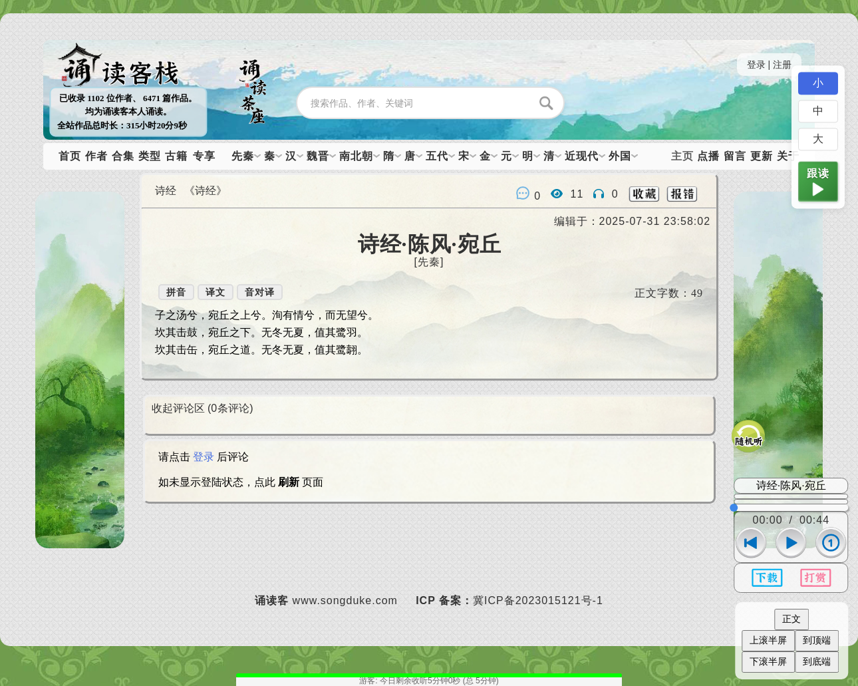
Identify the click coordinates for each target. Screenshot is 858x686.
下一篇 (80, 386)
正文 (791, 618)
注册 (782, 64)
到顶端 (817, 640)
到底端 (817, 661)
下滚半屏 (768, 661)
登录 (756, 64)
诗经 (165, 190)
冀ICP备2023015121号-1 (538, 600)
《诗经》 (205, 190)
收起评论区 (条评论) (202, 408)
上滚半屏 (768, 640)
